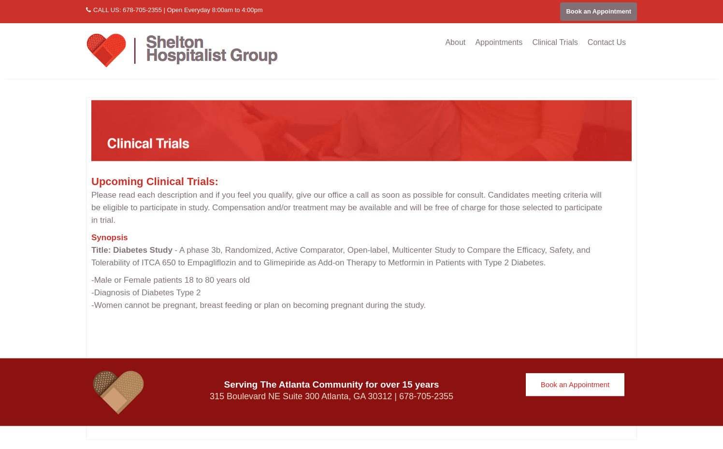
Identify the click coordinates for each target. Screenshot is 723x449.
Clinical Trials (555, 42)
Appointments (498, 42)
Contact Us (607, 42)
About (455, 42)
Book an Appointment (598, 11)
